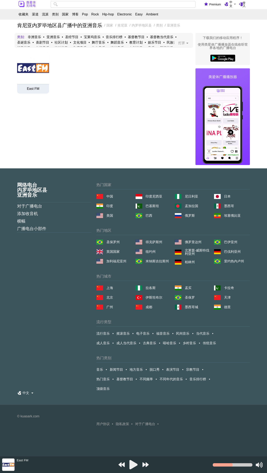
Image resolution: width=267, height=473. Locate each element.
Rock (95, 14)
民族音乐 (173, 42)
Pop (85, 14)
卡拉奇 (229, 288)
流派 (45, 14)
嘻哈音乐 (169, 343)
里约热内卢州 (234, 261)
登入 (244, 4)
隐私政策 (122, 424)
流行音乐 (103, 333)
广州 (109, 307)
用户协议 (103, 424)
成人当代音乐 (126, 343)
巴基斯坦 (152, 206)
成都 (149, 307)
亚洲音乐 (53, 37)
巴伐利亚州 (232, 251)
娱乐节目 (154, 42)
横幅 (21, 221)
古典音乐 (149, 343)
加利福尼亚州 (116, 261)
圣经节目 (71, 37)
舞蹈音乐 (117, 42)
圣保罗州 (113, 242)
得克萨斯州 (154, 242)
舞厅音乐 (98, 42)
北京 (109, 297)
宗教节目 (192, 369)
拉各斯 (151, 288)
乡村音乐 (189, 343)
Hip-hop (108, 14)
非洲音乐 (34, 37)
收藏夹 (24, 14)
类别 (55, 14)
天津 (227, 297)
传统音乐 (209, 343)
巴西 (149, 215)
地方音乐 (136, 369)
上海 (109, 288)
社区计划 (61, 42)
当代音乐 (202, 333)
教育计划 (136, 42)
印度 (109, 206)
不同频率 (146, 379)
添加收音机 (27, 213)
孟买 (188, 288)
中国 (109, 196)
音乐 (99, 369)
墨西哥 (229, 206)
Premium (215, 4)
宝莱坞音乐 (92, 37)
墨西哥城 (191, 307)
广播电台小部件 (31, 228)
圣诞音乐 (23, 42)
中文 (230, 4)
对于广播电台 (29, 206)
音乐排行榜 (114, 37)
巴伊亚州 (230, 242)
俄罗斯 (190, 215)
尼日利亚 (191, 196)
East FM (33, 88)
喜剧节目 (42, 42)
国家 (65, 14)
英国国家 (113, 251)
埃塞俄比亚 (232, 215)
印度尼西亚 (154, 196)
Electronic (124, 14)
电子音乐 (143, 333)
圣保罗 (190, 297)
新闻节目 (116, 369)
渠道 (35, 14)
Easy (139, 14)
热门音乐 (103, 379)
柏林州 (190, 262)
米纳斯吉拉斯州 (157, 261)
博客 (75, 14)
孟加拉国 (191, 206)
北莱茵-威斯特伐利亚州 (197, 252)
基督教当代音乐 (161, 37)
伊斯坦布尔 (154, 297)
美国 (109, 215)
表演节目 (172, 369)
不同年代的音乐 (171, 379)
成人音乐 (103, 343)
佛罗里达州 (193, 242)
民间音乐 (182, 333)
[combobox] (123, 4)
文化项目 (80, 42)
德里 (227, 307)
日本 (227, 196)
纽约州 (151, 251)
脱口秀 (155, 369)
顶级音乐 (103, 388)
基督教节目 (136, 37)
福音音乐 (163, 333)
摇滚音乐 (123, 333)
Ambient (152, 14)
